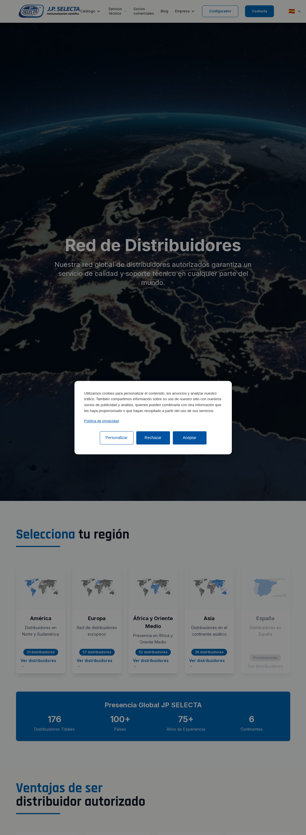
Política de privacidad (101, 421)
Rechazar (153, 437)
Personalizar (117, 437)
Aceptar (189, 437)
